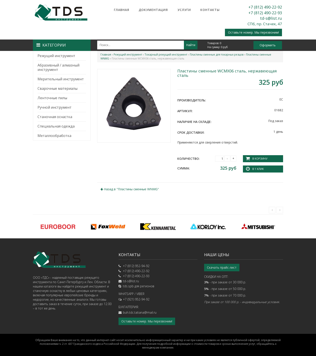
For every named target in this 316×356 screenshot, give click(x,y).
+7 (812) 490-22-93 (265, 12)
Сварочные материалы (57, 88)
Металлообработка (54, 135)
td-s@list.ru (271, 18)
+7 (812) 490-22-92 (265, 7)
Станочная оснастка (55, 116)
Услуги (184, 10)
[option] (58, 226)
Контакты (210, 10)
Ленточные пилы (52, 97)
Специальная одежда (56, 126)
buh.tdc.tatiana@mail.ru (139, 312)
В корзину (259, 158)
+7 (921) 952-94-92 (136, 299)
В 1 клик (258, 169)
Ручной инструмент (55, 107)
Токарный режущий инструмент (166, 54)
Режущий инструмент (56, 55)
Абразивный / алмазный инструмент (58, 67)
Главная (121, 10)
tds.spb (128, 286)
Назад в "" (130, 189)
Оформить (268, 45)
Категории (51, 45)
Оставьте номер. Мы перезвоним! (253, 32)
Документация (153, 10)
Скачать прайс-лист (222, 267)
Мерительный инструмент (61, 79)
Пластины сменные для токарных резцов (216, 54)
